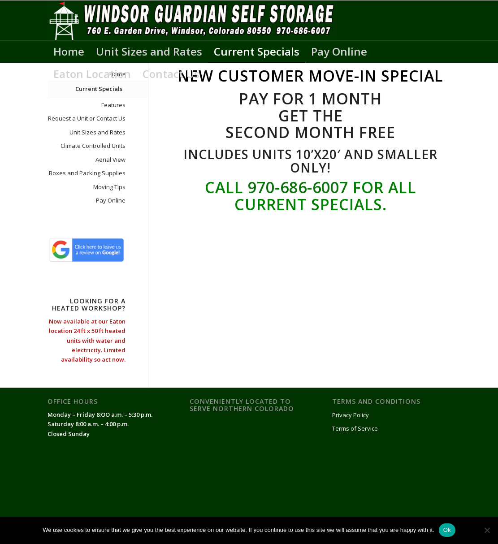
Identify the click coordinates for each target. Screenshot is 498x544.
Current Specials (98, 89)
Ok (447, 530)
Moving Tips (109, 187)
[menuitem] (69, 51)
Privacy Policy (350, 415)
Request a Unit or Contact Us (87, 118)
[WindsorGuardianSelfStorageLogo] (193, 20)
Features (113, 105)
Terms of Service (355, 428)
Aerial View (110, 159)
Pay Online (111, 200)
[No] (486, 530)
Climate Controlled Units (93, 146)
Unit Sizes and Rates (97, 132)
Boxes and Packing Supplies (87, 173)
